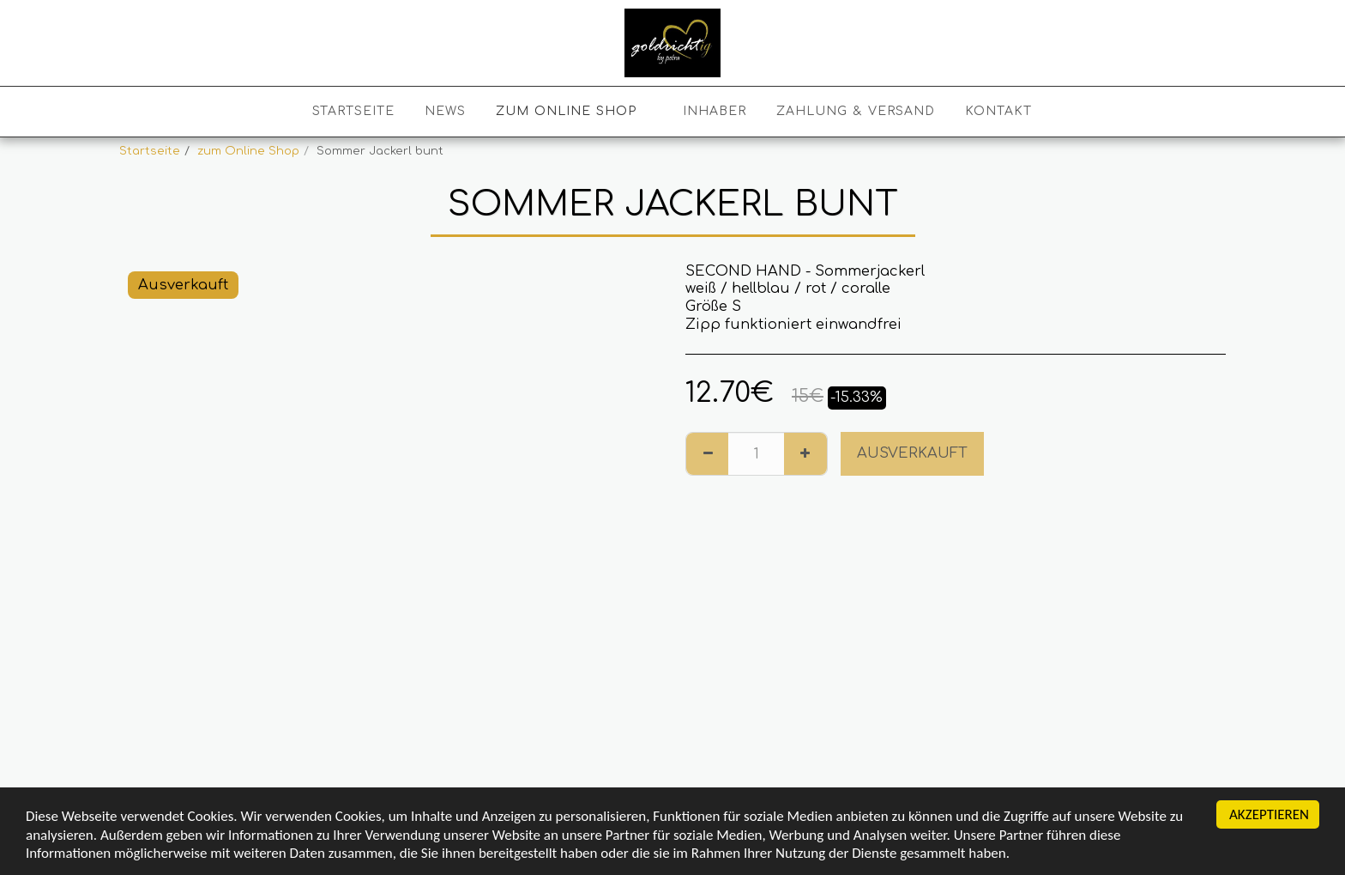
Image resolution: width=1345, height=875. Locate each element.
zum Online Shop (248, 150)
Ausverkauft (912, 453)
